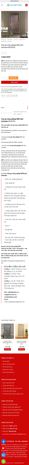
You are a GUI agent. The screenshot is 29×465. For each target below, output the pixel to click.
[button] (2, 5)
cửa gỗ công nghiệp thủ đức (20, 90)
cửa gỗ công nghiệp (7, 89)
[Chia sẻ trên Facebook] (5, 96)
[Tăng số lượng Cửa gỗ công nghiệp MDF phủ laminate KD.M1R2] (6, 77)
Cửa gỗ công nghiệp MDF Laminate (14, 86)
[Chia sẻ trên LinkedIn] (16, 96)
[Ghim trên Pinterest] (13, 96)
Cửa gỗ (15, 39)
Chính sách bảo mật (8, 385)
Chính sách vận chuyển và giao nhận (13, 394)
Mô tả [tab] (2, 107)
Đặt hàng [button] (7, 349)
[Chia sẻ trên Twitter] (8, 96)
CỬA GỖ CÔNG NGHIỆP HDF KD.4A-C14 (7, 343)
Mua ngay (14, 82)
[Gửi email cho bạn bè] (11, 96)
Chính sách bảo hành (9, 382)
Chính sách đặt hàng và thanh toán (12, 388)
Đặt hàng (13, 78)
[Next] (28, 338)
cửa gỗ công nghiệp (13, 137)
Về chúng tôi (6, 361)
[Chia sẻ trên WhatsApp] (2, 96)
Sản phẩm (9, 39)
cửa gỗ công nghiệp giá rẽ (18, 89)
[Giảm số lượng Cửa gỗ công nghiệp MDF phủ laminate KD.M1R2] (2, 77)
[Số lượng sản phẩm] (4, 77)
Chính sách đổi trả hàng (9, 391)
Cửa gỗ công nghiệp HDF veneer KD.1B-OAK (21, 343)
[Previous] (1, 338)
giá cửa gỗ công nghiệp (6, 92)
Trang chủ (3, 39)
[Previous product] (5, 53)
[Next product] (2, 53)
